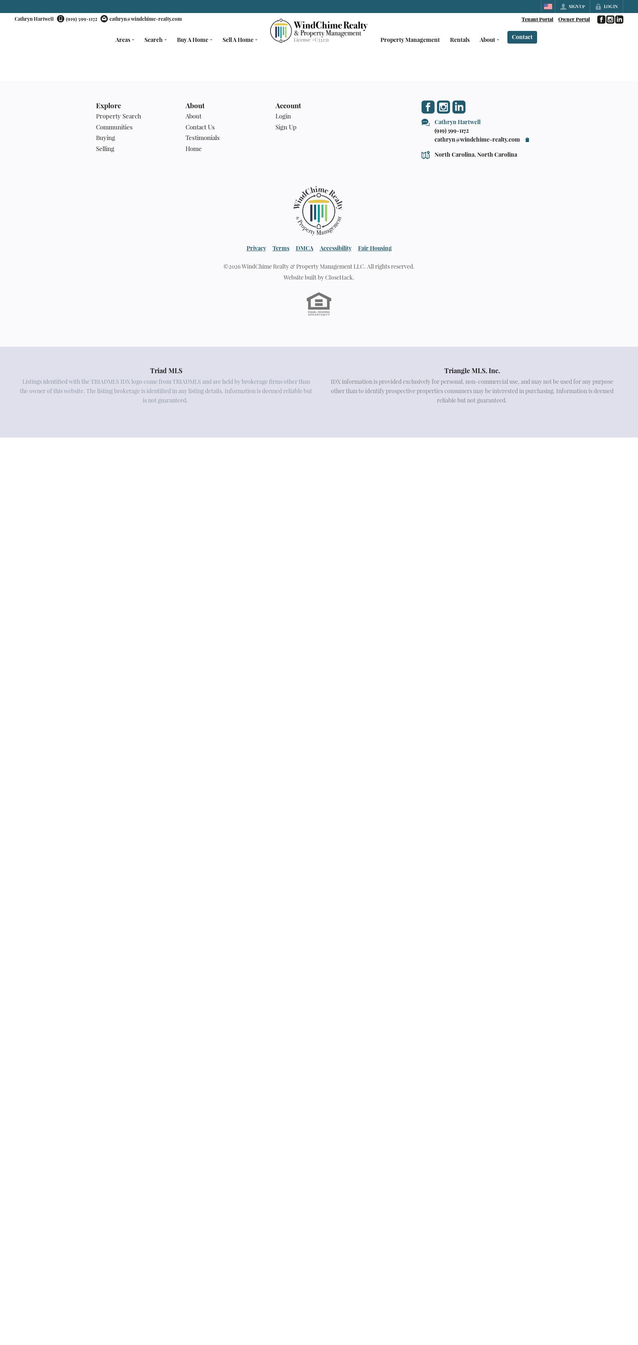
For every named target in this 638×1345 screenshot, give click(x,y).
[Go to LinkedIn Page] (618, 19)
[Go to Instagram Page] (609, 19)
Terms (281, 248)
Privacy (256, 248)
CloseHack (339, 277)
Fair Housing (375, 248)
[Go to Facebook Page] (600, 19)
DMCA (304, 248)
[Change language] (548, 6)
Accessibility (336, 248)
